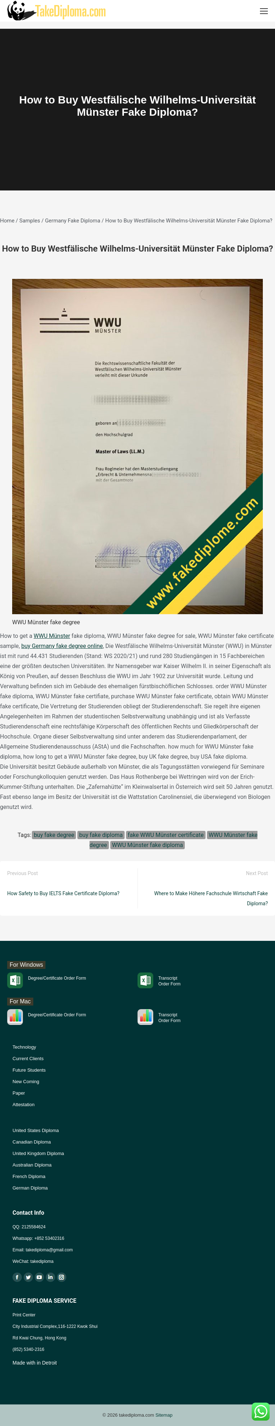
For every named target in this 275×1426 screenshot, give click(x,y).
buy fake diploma (101, 835)
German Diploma (30, 1188)
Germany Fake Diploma (72, 220)
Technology (24, 1047)
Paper (19, 1093)
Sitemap (164, 1415)
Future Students (29, 1070)
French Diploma (29, 1176)
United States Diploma (36, 1130)
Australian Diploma (32, 1165)
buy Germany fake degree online (62, 646)
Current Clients (28, 1058)
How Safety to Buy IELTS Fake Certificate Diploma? (63, 893)
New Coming (26, 1081)
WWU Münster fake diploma (147, 845)
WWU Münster (52, 635)
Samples (29, 220)
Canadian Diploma (32, 1142)
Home (7, 220)
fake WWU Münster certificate (166, 835)
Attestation (23, 1104)
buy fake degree (54, 835)
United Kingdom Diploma (38, 1153)
